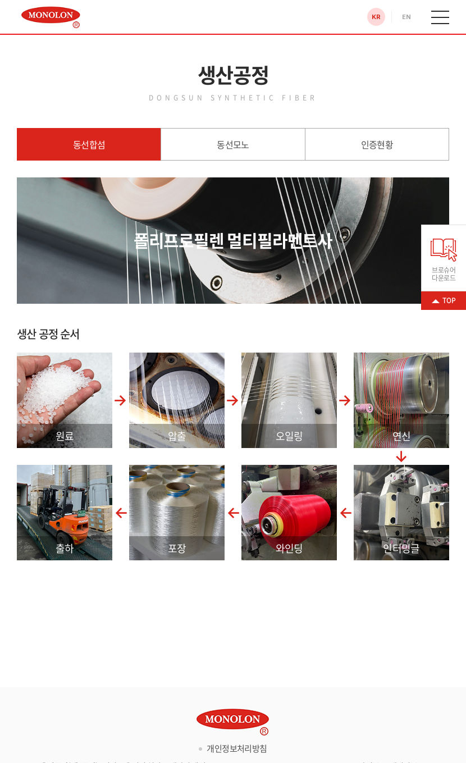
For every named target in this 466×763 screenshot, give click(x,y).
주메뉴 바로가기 (0, 0)
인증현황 (377, 144)
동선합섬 (89, 144)
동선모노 (233, 144)
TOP (449, 300)
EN (406, 17)
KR (376, 17)
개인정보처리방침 (237, 748)
